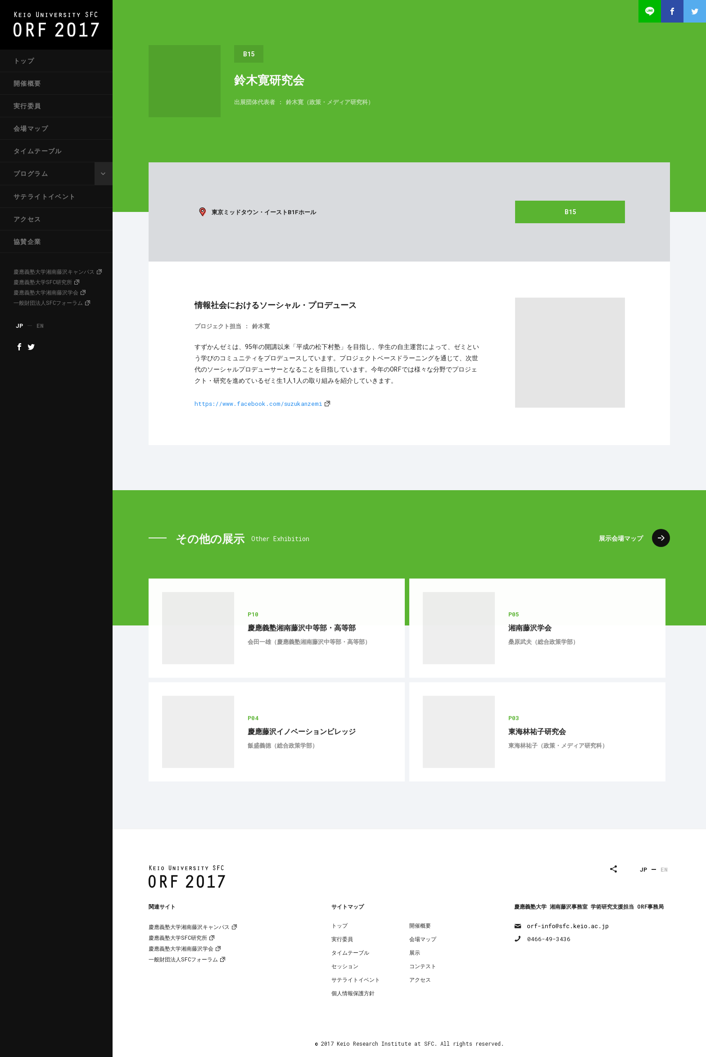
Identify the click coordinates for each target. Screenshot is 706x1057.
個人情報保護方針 (353, 993)
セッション (344, 966)
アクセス (27, 219)
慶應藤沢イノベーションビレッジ (302, 762)
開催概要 (27, 83)
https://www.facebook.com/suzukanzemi (258, 404)
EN (664, 869)
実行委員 (27, 105)
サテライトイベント (45, 196)
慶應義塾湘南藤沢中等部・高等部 (302, 658)
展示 (414, 952)
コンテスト (422, 966)
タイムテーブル (38, 151)
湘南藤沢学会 (530, 658)
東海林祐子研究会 (537, 762)
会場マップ (31, 128)
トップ (24, 60)
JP (643, 869)
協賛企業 (27, 241)
